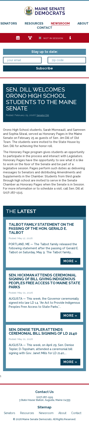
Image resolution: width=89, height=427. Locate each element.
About (83, 23)
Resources (34, 23)
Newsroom (60, 23)
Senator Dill (42, 115)
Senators (8, 23)
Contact (44, 28)
